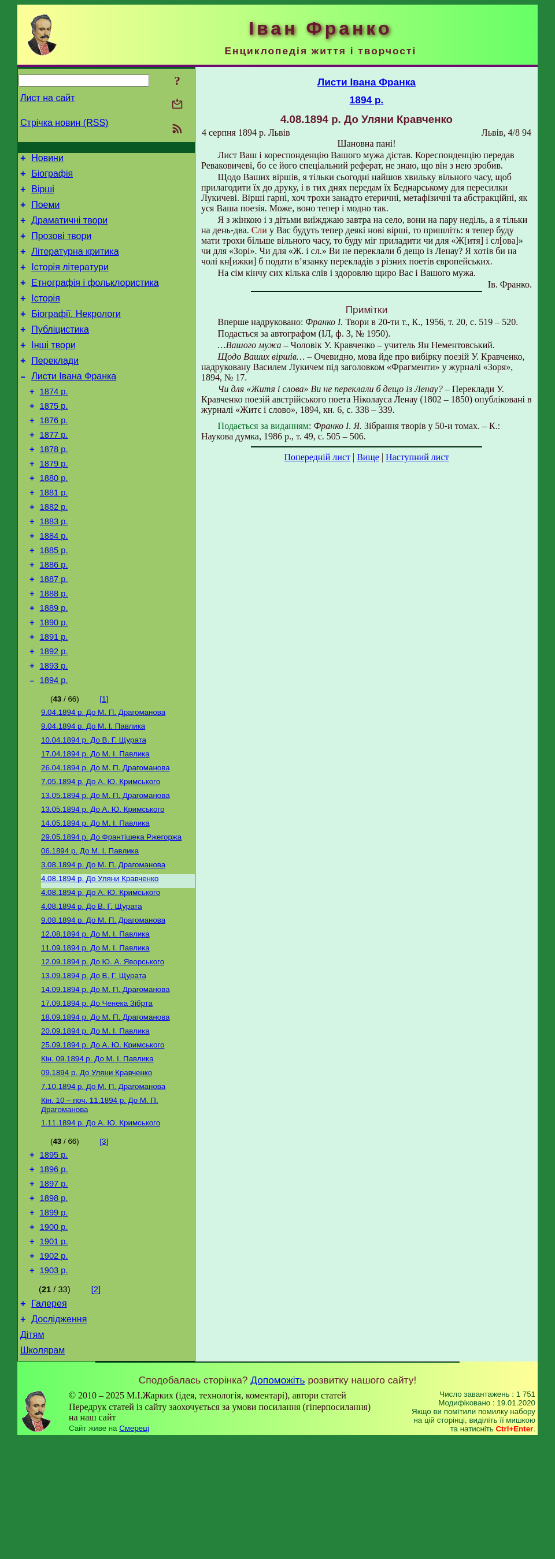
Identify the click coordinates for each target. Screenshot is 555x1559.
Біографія (52, 177)
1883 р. (54, 564)
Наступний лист (417, 457)
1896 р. (54, 1269)
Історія (45, 315)
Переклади (55, 385)
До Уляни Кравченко (99, 956)
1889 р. (54, 661)
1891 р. (54, 694)
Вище (368, 457)
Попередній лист (317, 457)
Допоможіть (277, 1499)
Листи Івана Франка (73, 402)
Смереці (134, 1547)
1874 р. (54, 419)
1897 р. (54, 1286)
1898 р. (54, 1302)
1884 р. (54, 580)
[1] (103, 761)
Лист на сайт (47, 98)
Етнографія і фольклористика (95, 298)
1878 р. (54, 483)
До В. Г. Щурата (93, 805)
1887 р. (54, 629)
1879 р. (54, 500)
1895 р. (54, 1253)
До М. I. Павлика (97, 1151)
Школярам (42, 1470)
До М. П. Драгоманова (103, 775)
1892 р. (54, 710)
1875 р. (54, 435)
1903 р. (54, 1383)
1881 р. (54, 532)
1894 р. (54, 742)
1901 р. (54, 1350)
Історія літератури (70, 281)
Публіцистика (60, 350)
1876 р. (54, 451)
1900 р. (54, 1334)
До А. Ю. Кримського (100, 850)
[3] (103, 1238)
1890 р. (54, 677)
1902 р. (54, 1366)
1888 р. (54, 645)
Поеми (45, 212)
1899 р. (54, 1318)
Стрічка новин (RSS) (64, 123)
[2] (96, 1402)
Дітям (32, 1452)
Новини (47, 160)
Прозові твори (61, 246)
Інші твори (53, 367)
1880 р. (54, 516)
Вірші (42, 194)
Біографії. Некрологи (76, 333)
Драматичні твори (69, 229)
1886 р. (54, 613)
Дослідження (59, 1435)
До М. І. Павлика (93, 790)
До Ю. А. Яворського (102, 1046)
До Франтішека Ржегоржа (111, 911)
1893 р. (54, 726)
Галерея (48, 1418)
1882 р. (54, 548)
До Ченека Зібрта (97, 1091)
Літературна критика (75, 263)
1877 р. (54, 467)
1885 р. (54, 597)
